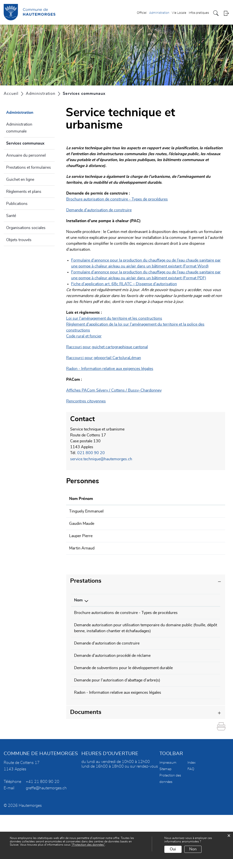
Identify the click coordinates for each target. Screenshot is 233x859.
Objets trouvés (18, 240)
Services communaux (30, 142)
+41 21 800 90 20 (42, 826)
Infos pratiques (199, 13)
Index (191, 807)
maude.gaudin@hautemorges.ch (176, 523)
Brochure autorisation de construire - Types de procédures (117, 199)
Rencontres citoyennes (86, 401)
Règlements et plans (23, 192)
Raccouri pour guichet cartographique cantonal (109, 347)
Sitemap (165, 813)
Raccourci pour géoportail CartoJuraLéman (106, 358)
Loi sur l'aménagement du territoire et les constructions (114, 318)
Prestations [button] (85, 579)
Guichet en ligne (20, 180)
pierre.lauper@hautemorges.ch (175, 535)
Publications (17, 204)
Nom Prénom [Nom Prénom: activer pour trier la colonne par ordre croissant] (81, 498)
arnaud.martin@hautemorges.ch (176, 547)
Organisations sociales (26, 228)
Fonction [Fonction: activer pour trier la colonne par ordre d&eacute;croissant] (122, 498)
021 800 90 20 (91, 453)
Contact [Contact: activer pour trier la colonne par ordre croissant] (155, 498)
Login (226, 13)
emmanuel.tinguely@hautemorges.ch (180, 511)
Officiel (142, 13)
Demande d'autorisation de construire (99, 210)
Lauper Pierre (81, 535)
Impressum (167, 807)
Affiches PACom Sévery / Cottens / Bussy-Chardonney (114, 390)
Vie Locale (179, 13)
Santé (11, 216)
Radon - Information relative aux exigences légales (109, 369)
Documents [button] (85, 756)
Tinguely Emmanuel (86, 511)
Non (193, 849)
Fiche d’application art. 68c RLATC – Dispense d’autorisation (126, 284)
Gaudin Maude (81, 523)
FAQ (190, 813)
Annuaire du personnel (26, 155)
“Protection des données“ (88, 844)
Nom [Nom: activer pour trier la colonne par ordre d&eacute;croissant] (78, 599)
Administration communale (19, 127)
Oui (173, 849)
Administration (159, 13)
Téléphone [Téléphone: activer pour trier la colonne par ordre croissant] (199, 599)
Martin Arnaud (81, 547)
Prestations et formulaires (28, 167)
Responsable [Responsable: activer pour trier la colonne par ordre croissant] (164, 599)
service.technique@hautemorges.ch (101, 459)
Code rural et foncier (84, 336)
